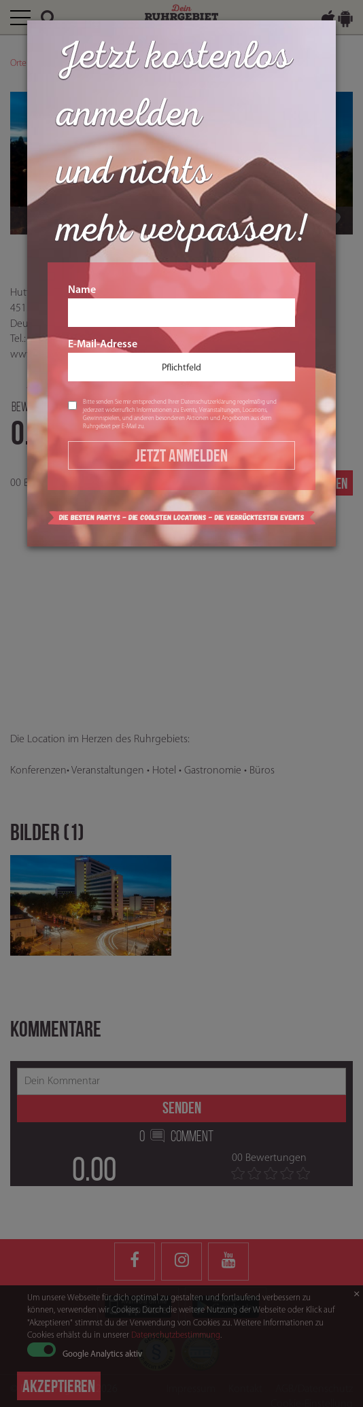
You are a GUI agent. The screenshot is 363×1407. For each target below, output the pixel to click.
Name (181, 306)
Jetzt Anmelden (181, 455)
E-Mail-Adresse (181, 360)
